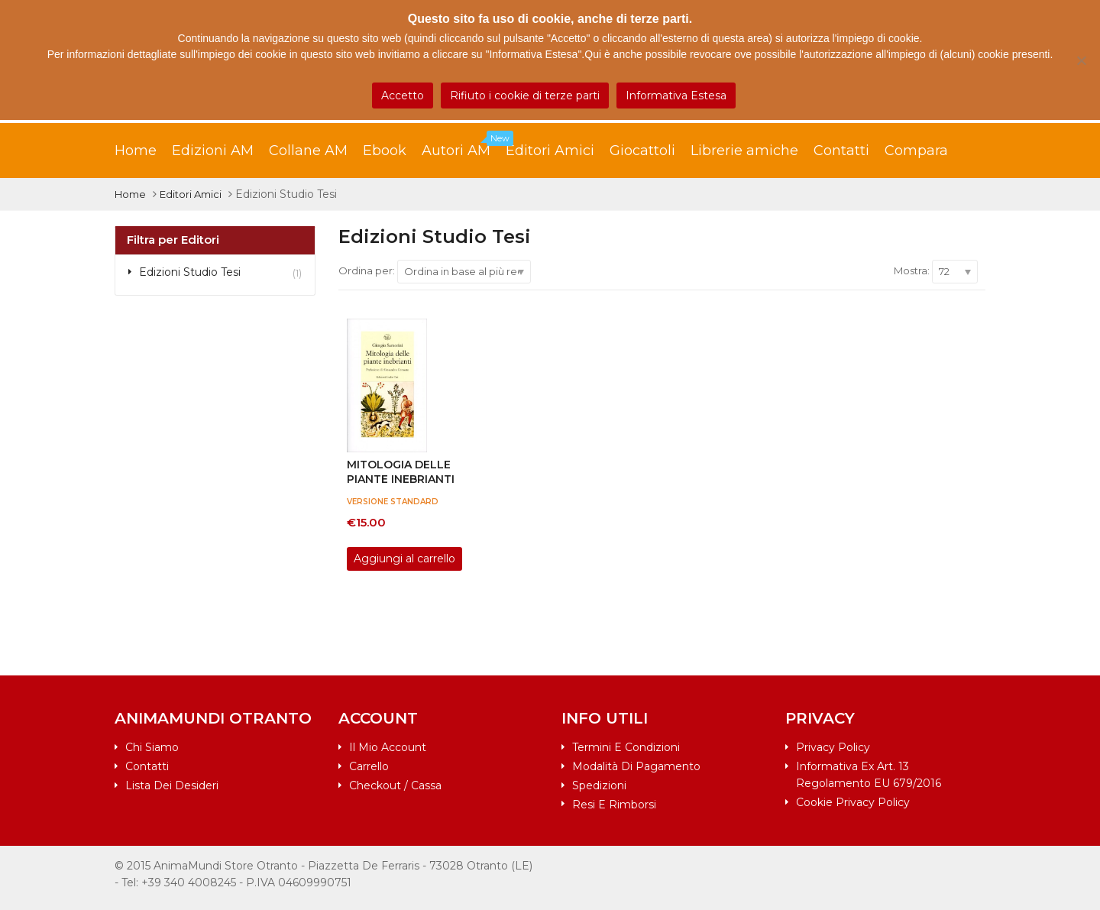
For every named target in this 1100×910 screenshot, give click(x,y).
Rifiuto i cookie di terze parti (525, 95)
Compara (916, 150)
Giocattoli (642, 150)
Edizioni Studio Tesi (190, 272)
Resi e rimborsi (614, 804)
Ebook (384, 150)
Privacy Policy (833, 747)
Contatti (841, 150)
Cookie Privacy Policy (853, 802)
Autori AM (464, 146)
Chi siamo (152, 747)
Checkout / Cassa (395, 785)
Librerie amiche (744, 150)
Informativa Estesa (676, 95)
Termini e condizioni (626, 747)
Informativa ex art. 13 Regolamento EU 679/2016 (868, 774)
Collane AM (308, 150)
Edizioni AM (213, 150)
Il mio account (387, 747)
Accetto (402, 95)
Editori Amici (550, 150)
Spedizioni (599, 785)
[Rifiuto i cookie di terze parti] (1081, 60)
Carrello (369, 766)
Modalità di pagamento (636, 766)
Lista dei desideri (171, 785)
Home (136, 150)
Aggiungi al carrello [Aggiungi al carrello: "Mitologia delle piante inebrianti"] (404, 558)
